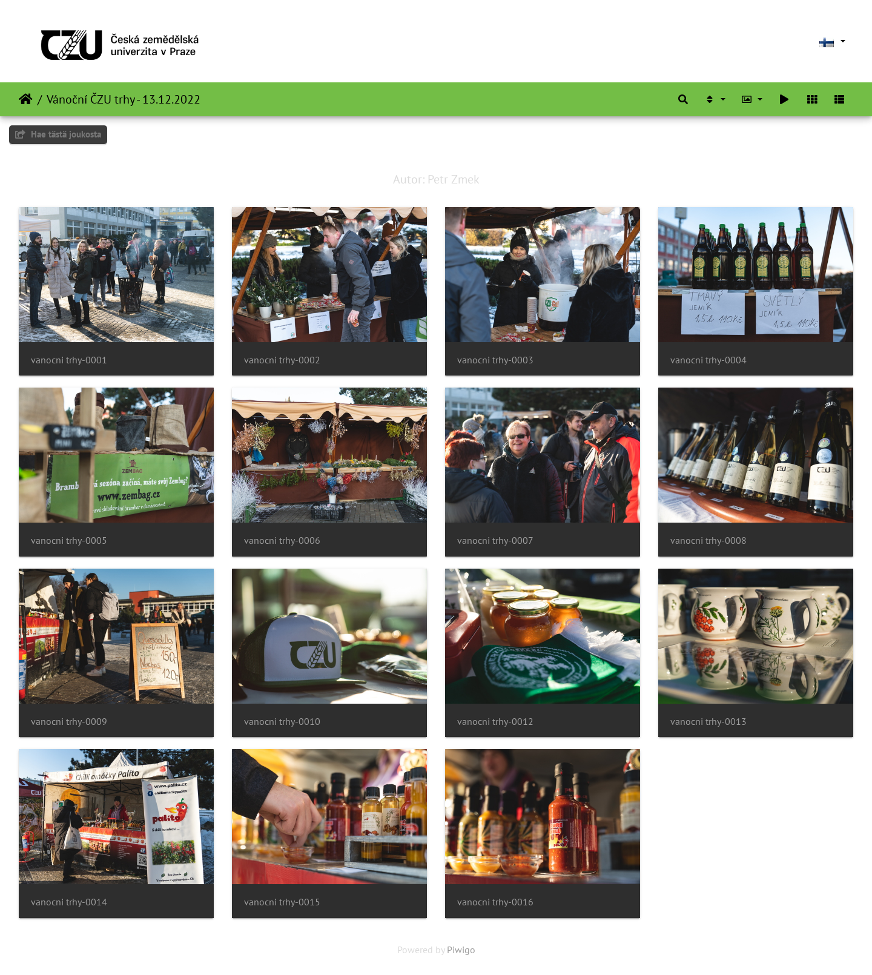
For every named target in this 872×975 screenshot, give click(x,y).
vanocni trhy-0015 (282, 902)
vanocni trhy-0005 (69, 540)
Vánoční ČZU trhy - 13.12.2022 (123, 99)
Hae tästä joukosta (58, 134)
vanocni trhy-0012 (495, 721)
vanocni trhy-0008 (708, 540)
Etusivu (26, 99)
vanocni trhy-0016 (495, 902)
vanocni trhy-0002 (282, 360)
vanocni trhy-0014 (69, 902)
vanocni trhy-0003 (495, 360)
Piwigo (461, 950)
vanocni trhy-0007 (495, 540)
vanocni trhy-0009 (69, 721)
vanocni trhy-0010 (282, 721)
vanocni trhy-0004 (708, 360)
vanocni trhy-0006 (282, 540)
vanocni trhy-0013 (708, 721)
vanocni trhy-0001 (69, 360)
